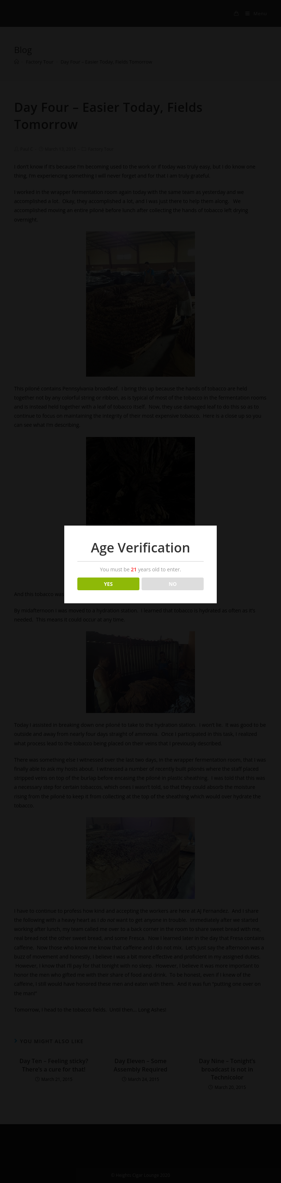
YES (108, 583)
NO (172, 583)
